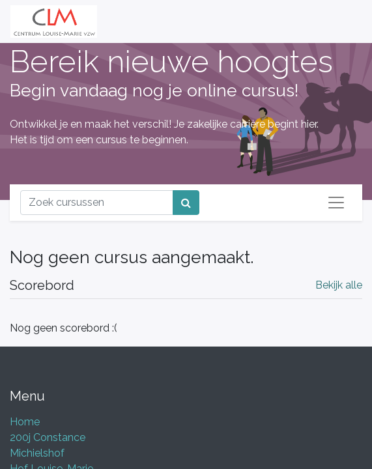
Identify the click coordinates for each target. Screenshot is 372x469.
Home (25, 422)
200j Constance (47, 437)
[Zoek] (186, 202)
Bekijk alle (338, 285)
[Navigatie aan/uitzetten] (336, 203)
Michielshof (37, 453)
